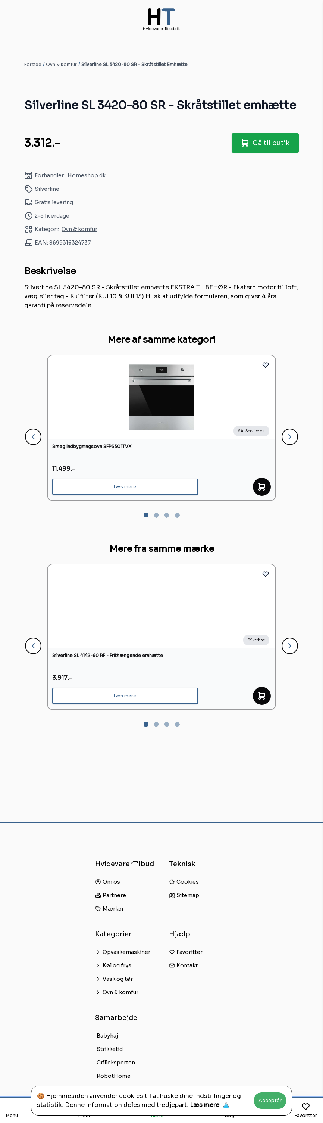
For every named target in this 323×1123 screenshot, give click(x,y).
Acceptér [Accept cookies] (270, 1100)
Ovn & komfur (61, 64)
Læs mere (204, 1105)
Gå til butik (265, 143)
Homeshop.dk (87, 175)
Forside (32, 64)
